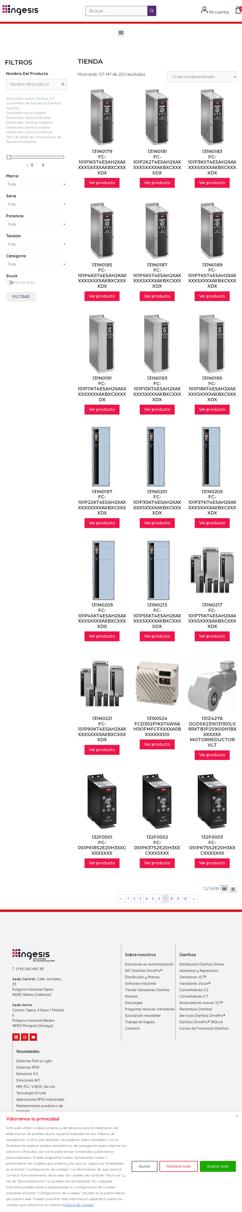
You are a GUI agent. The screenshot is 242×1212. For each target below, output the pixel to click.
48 (217, 888)
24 (211, 888)
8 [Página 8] (172, 898)
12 (205, 888)
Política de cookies (78, 1205)
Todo (12, 184)
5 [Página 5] (153, 898)
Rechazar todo (179, 1166)
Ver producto (102, 182)
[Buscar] (151, 11)
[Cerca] (237, 1116)
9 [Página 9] (178, 898)
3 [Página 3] (140, 898)
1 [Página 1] (128, 898)
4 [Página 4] (147, 898)
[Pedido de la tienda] (202, 76)
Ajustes (144, 1166)
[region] (121, 1162)
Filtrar (21, 296)
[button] (121, 33)
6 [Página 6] (159, 898)
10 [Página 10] (185, 898)
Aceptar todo (218, 1166)
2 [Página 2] (134, 898)
